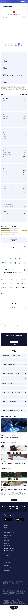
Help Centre (6, 540)
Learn (5, 529)
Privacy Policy (6, 563)
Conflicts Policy (7, 568)
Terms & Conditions (7, 562)
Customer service (7, 535)
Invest (5, 527)
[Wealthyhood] (7, 7)
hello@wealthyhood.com (10, 550)
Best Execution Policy (8, 571)
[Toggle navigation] (24, 6)
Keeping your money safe (8, 534)
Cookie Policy (6, 565)
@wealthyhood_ (9, 555)
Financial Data (6, 543)
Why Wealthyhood (7, 530)
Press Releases (7, 545)
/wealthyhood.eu (9, 557)
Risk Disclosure (7, 570)
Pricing (5, 537)
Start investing (14, 607)
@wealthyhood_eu (9, 553)
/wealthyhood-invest (9, 552)
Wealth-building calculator (9, 532)
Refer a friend (6, 538)
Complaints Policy (7, 567)
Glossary (5, 542)
